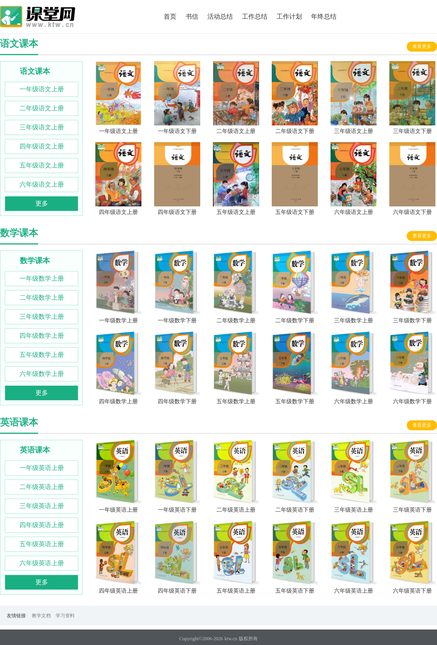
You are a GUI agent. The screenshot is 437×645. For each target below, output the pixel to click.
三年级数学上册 (41, 316)
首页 (170, 16)
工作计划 (289, 16)
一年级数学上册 (41, 278)
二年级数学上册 (41, 297)
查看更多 (421, 46)
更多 (41, 203)
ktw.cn (230, 638)
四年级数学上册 (41, 335)
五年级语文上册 (41, 165)
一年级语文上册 (41, 89)
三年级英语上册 (41, 506)
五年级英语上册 (41, 544)
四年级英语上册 (41, 525)
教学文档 (41, 615)
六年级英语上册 (41, 563)
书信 (192, 16)
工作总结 (254, 16)
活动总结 (220, 16)
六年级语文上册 (41, 184)
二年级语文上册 (41, 108)
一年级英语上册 (41, 467)
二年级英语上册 (41, 486)
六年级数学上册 (41, 373)
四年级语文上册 (41, 146)
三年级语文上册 (41, 127)
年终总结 (323, 16)
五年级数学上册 (41, 354)
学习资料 (65, 615)
